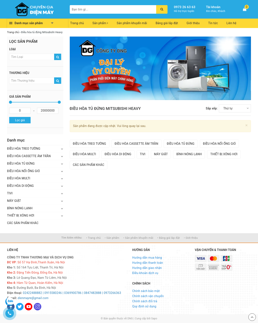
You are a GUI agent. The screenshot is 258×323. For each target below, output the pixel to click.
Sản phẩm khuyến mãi (132, 23)
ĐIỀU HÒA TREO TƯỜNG (23, 148)
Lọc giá (20, 120)
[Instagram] (37, 306)
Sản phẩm (100, 23)
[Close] (246, 125)
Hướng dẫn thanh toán (147, 262)
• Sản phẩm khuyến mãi (138, 237)
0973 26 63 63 (184, 7)
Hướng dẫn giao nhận (147, 268)
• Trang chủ (93, 237)
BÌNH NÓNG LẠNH (20, 208)
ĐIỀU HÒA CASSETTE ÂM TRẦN (29, 156)
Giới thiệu (193, 23)
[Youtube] (28, 306)
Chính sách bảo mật (146, 291)
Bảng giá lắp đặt (167, 23)
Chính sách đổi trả (144, 301)
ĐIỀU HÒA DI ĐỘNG (20, 185)
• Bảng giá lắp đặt (168, 237)
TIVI (10, 193)
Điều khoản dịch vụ (145, 273)
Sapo (154, 318)
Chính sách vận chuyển (148, 296)
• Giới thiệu (191, 237)
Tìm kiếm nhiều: (71, 237)
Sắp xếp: (212, 108)
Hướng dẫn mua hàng (147, 257)
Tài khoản (213, 7)
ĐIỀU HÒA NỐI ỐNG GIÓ (23, 171)
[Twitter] (20, 306)
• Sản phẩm (112, 237)
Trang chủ (77, 23)
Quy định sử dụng (144, 306)
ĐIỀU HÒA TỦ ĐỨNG (21, 163)
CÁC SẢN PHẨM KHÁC (23, 223)
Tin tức (213, 23)
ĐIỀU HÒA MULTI (18, 178)
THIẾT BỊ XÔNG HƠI (20, 215)
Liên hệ (231, 23)
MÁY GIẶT (14, 200)
